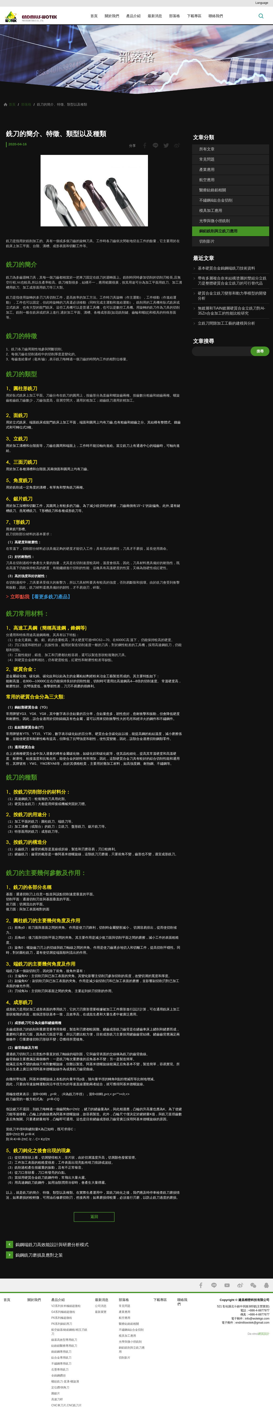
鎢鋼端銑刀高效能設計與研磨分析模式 (52, 1244)
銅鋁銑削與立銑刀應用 (218, 231)
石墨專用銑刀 (59, 1369)
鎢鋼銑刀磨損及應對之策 (39, 1255)
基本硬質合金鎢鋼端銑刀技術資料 (226, 268)
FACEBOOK (201, 1285)
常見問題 (207, 159)
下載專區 (194, 16)
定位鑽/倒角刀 (60, 1387)
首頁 (94, 16)
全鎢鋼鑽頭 (58, 1375)
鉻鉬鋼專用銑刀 (61, 1351)
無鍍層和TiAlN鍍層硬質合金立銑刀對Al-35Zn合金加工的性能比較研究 (231, 310)
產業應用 (207, 170)
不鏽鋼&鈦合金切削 (215, 200)
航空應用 (207, 180)
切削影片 (207, 241)
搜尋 (260, 351)
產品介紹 (133, 16)
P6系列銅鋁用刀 (61, 1323)
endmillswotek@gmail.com (252, 1322)
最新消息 (155, 16)
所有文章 (207, 149)
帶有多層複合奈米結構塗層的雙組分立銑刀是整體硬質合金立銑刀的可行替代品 (232, 280)
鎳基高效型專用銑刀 (64, 1339)
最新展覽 (100, 1312)
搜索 (261, 16)
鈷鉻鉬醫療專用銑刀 (64, 1345)
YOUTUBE (227, 1285)
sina (177, 145)
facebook (145, 145)
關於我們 (112, 16)
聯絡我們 (216, 16)
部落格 (174, 16)
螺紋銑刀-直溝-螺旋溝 (65, 1381)
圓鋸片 (55, 1393)
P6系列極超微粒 (61, 1318)
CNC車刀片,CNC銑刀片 (66, 1405)
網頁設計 (263, 1333)
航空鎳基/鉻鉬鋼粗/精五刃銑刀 (69, 1331)
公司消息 (100, 1306)
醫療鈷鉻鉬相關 (212, 190)
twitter (166, 145)
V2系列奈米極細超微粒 (66, 1306)
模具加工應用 (210, 211)
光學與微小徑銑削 (214, 221)
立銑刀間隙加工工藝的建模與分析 (226, 323)
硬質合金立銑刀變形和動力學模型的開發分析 (232, 295)
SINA (240, 1285)
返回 (94, 1217)
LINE (155, 145)
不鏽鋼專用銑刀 (61, 1363)
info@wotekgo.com (257, 1318)
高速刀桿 (57, 1399)
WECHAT (253, 1285)
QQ (266, 1285)
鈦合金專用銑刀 (61, 1357)
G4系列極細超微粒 (63, 1312)
